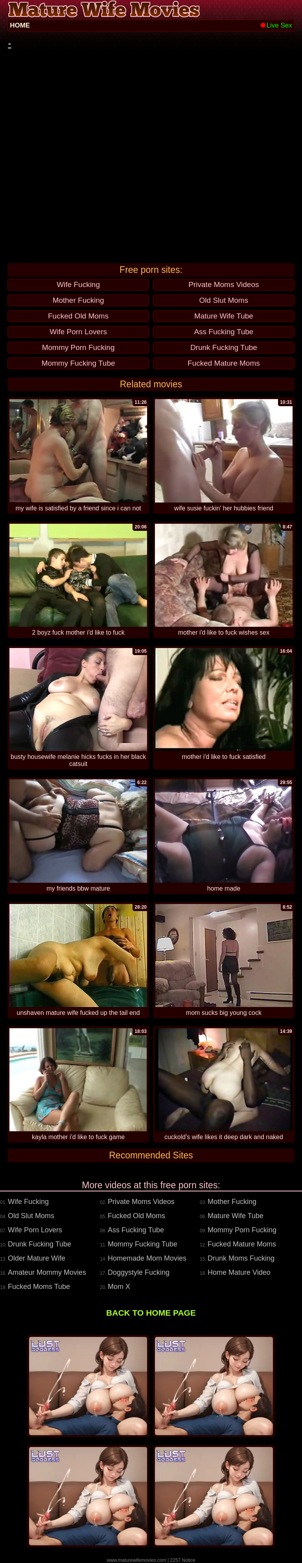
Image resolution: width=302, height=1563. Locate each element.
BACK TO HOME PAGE (151, 1312)
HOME (20, 25)
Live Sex (276, 25)
